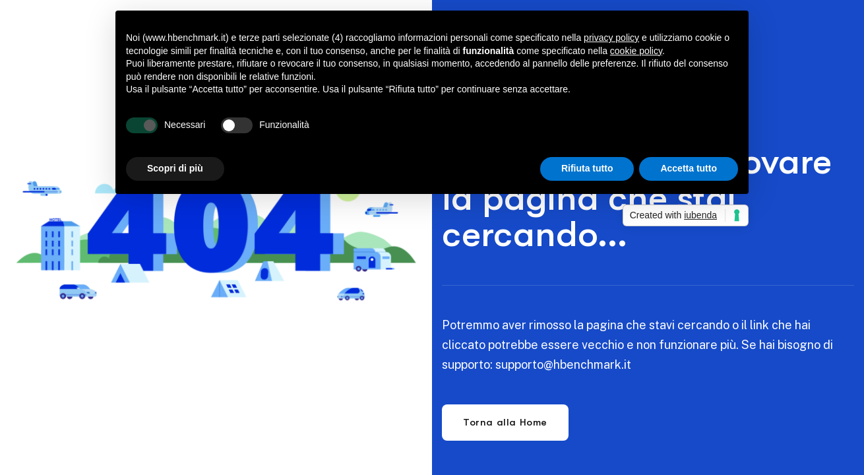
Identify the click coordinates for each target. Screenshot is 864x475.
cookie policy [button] (636, 51)
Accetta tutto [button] (688, 168)
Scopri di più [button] (175, 168)
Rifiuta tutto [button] (587, 168)
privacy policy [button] (611, 37)
